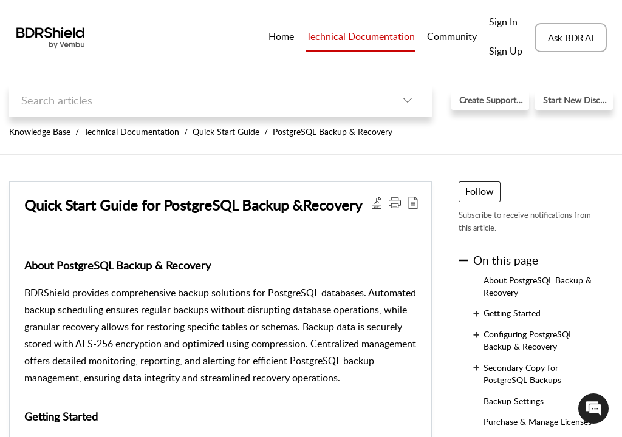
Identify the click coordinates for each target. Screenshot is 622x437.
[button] (407, 100)
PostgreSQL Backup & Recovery (332, 131)
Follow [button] (479, 191)
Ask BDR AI (570, 38)
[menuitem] (505, 23)
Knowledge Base (39, 131)
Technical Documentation (131, 131)
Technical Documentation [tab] (360, 36)
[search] (196, 100)
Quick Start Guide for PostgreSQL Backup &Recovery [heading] (193, 205)
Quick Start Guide (226, 131)
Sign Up (505, 51)
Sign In (503, 22)
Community (452, 36)
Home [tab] (281, 36)
